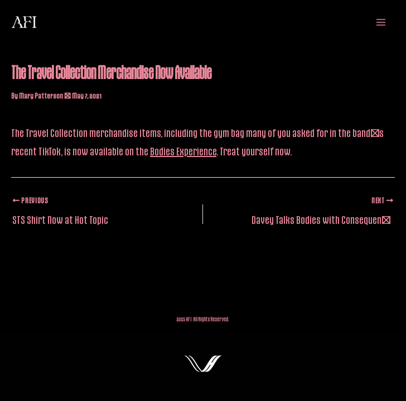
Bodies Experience (183, 151)
